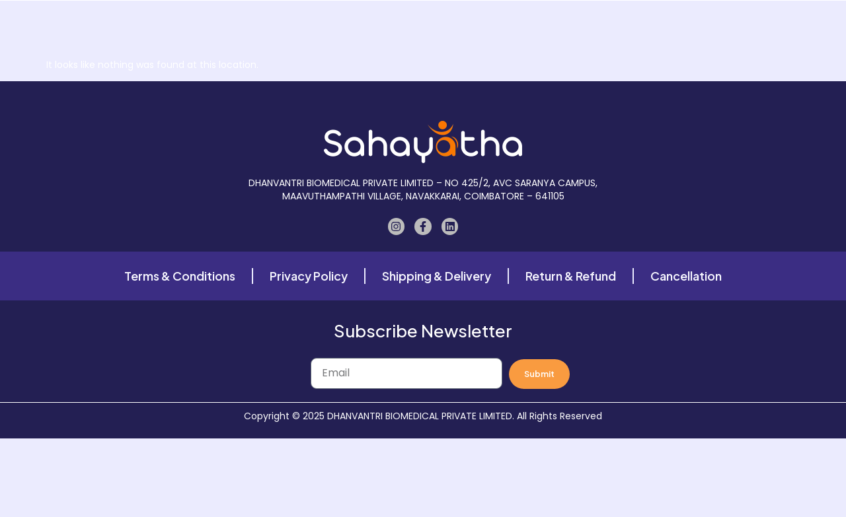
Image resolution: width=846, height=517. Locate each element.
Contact (632, 27)
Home (261, 27)
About (365, 27)
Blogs (574, 27)
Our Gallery (431, 27)
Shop (313, 27)
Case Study (509, 27)
